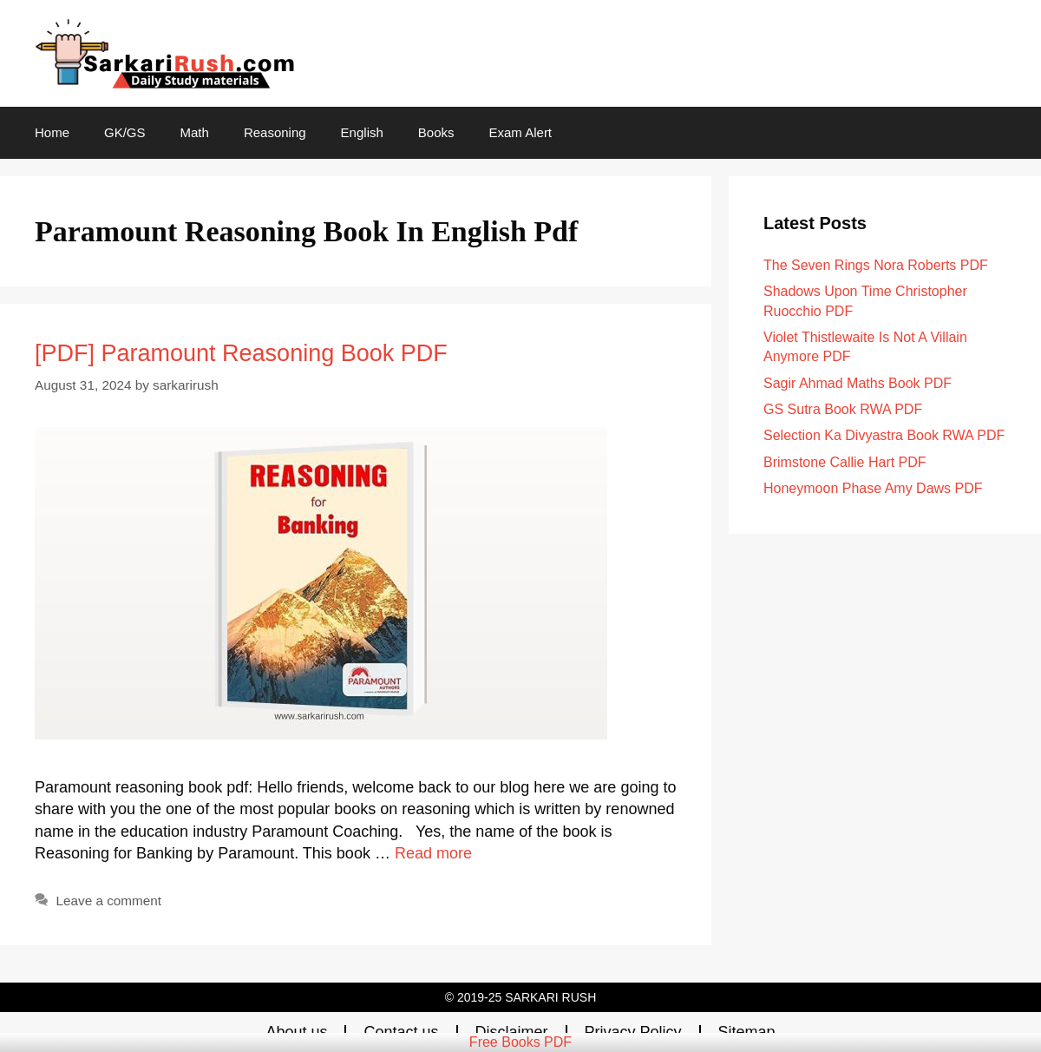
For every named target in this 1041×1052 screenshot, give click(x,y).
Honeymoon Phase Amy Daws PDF (873, 488)
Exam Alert (521, 132)
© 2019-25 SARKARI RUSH (521, 997)
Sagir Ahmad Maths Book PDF (857, 383)
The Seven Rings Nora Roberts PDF (875, 265)
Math (194, 132)
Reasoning (275, 132)
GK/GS (125, 132)
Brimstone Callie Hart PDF (844, 462)
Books (436, 132)
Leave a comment (108, 900)
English (362, 132)
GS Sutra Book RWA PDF (842, 409)
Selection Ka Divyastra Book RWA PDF (884, 435)
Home (52, 132)
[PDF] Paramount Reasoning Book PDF (241, 353)
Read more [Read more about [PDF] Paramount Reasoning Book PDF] (433, 853)
